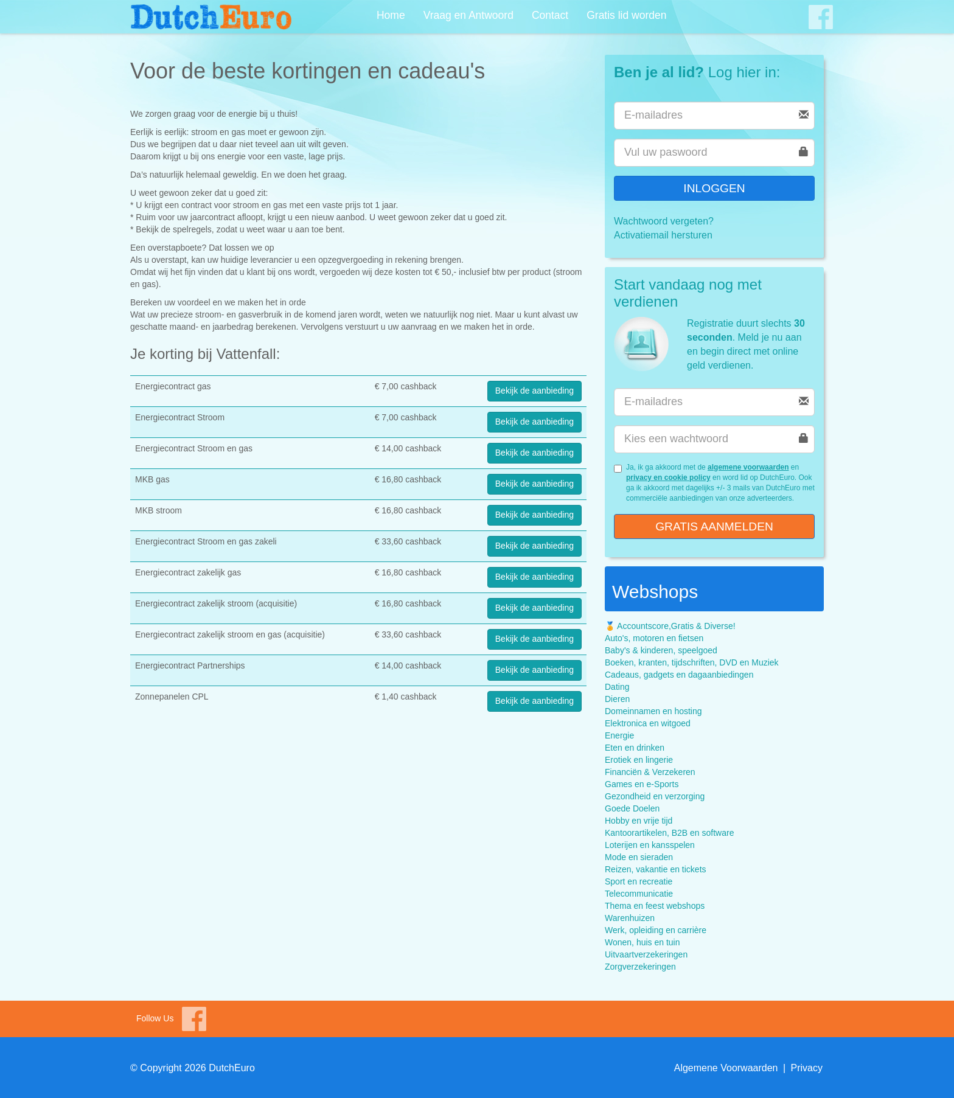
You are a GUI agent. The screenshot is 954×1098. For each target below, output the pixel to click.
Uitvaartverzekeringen (646, 954)
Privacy (807, 1068)
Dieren (617, 699)
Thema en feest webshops (655, 906)
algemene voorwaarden (748, 467)
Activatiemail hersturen (663, 235)
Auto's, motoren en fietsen (654, 638)
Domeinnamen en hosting (653, 711)
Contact (550, 15)
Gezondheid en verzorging (655, 796)
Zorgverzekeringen (640, 966)
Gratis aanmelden (714, 526)
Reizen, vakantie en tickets (655, 869)
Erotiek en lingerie (639, 760)
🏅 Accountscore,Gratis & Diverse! (670, 626)
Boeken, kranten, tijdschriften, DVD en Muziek (692, 662)
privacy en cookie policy (668, 477)
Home (391, 15)
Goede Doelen (632, 808)
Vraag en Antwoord (468, 15)
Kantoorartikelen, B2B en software (669, 833)
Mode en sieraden (639, 857)
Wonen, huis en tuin (642, 942)
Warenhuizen (630, 918)
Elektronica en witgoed (648, 723)
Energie (619, 735)
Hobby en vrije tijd (638, 820)
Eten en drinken (634, 747)
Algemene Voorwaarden (726, 1068)
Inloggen (714, 188)
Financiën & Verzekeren (650, 772)
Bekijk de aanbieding (534, 390)
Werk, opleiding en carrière (655, 930)
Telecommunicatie (639, 893)
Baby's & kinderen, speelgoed (661, 650)
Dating (617, 687)
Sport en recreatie (638, 881)
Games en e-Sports (641, 784)
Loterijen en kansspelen (650, 845)
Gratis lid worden (626, 15)
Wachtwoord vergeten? (664, 221)
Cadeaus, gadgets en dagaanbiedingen (679, 674)
